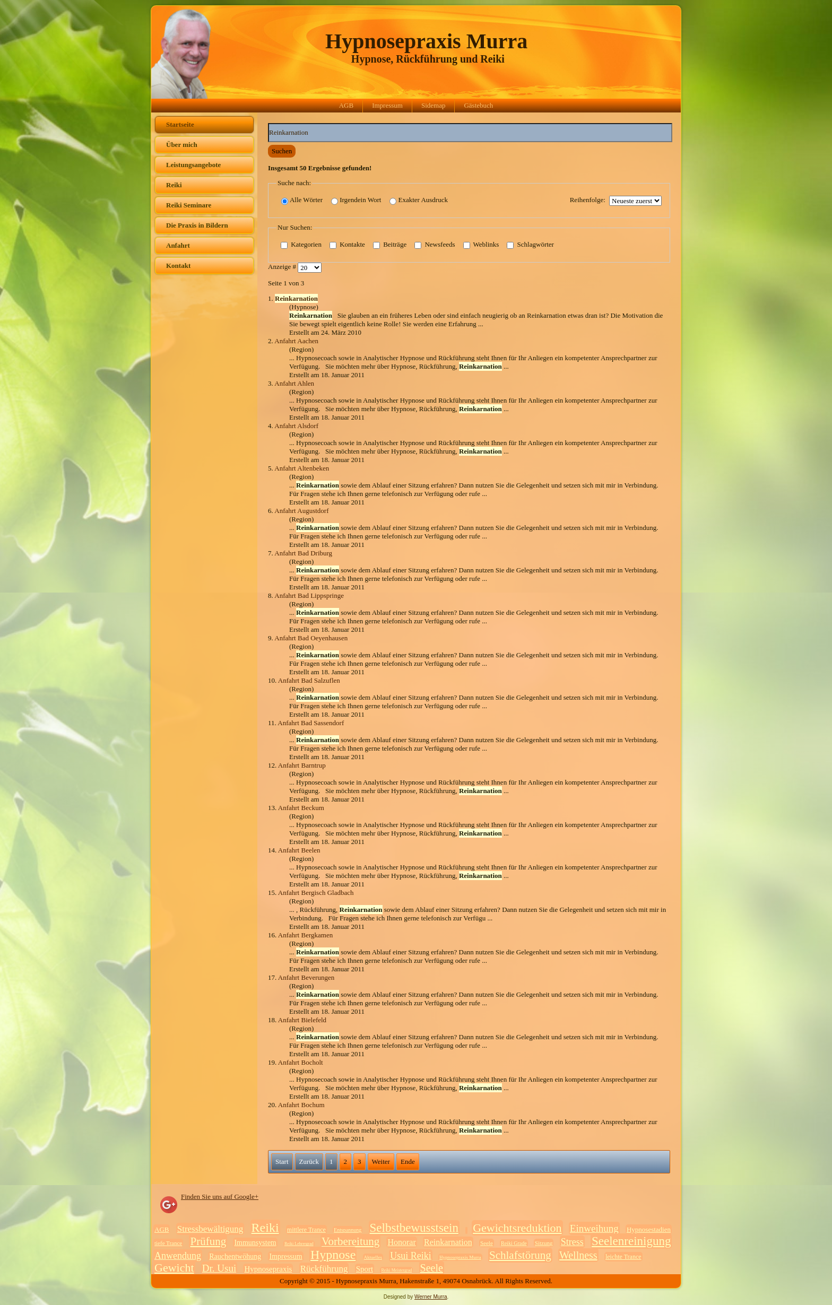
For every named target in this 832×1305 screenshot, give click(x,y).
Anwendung (177, 1255)
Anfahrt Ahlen (294, 383)
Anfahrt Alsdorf (296, 426)
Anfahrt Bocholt (300, 1062)
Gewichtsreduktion (517, 1227)
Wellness (578, 1255)
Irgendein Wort (356, 200)
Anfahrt (178, 245)
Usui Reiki (410, 1255)
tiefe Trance (168, 1243)
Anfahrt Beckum (301, 808)
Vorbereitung (350, 1241)
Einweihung (594, 1228)
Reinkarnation (448, 1242)
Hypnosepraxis (268, 1269)
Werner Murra (430, 1297)
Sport (365, 1269)
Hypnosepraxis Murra (426, 41)
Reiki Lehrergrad (299, 1243)
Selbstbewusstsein (414, 1227)
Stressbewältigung (210, 1229)
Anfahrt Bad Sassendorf (311, 723)
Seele (486, 1243)
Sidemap (433, 105)
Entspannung (347, 1230)
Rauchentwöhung (235, 1256)
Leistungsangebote (193, 165)
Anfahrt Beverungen (306, 977)
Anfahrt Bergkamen (305, 935)
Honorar (401, 1242)
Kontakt (178, 265)
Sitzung (544, 1243)
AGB (346, 105)
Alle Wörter (302, 200)
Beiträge (389, 245)
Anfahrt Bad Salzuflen (309, 680)
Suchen (282, 151)
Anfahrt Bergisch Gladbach (316, 893)
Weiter (381, 1161)
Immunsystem (255, 1243)
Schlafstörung (520, 1255)
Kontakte (347, 245)
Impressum (387, 105)
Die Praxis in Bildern (197, 225)
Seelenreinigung (631, 1241)
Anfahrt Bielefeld (302, 1020)
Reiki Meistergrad (396, 1270)
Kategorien (301, 245)
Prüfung (208, 1241)
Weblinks (481, 245)
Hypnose (333, 1255)
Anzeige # (283, 267)
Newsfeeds (434, 245)
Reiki (174, 185)
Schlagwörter (530, 245)
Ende (408, 1161)
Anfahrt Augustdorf (301, 511)
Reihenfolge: (587, 200)
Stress (572, 1242)
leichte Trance (623, 1256)
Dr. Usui (219, 1268)
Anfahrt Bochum (301, 1105)
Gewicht (174, 1267)
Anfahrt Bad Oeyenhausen (311, 638)
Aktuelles (373, 1257)
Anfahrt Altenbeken (301, 468)
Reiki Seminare (188, 205)
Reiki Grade (514, 1243)
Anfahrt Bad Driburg (303, 553)
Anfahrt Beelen (299, 850)
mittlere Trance (306, 1229)
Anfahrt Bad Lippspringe (309, 595)
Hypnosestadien (649, 1229)
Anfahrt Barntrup (302, 765)
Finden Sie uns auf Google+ (219, 1196)
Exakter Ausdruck (418, 200)
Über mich (181, 145)
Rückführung (324, 1269)
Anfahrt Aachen (296, 341)
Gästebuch (478, 105)
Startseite (180, 124)
